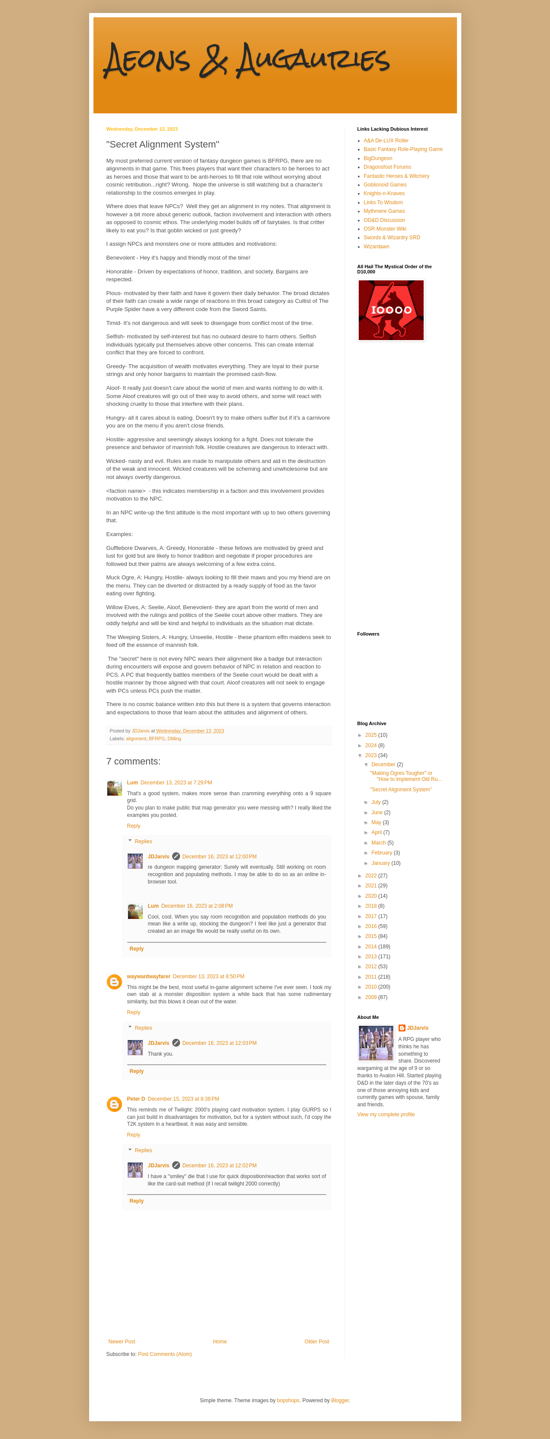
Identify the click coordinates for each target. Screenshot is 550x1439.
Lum (132, 783)
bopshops (288, 1400)
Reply (134, 826)
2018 (371, 906)
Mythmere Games (384, 211)
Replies (143, 841)
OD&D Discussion (384, 220)
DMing (174, 738)
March (379, 843)
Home (220, 1342)
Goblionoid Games (385, 185)
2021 (371, 886)
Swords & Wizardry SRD (392, 237)
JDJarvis (159, 857)
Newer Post (122, 1342)
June (377, 812)
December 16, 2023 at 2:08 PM (197, 906)
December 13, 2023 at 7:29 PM (176, 783)
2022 (371, 876)
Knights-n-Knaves (384, 193)
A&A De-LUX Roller (386, 141)
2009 (371, 997)
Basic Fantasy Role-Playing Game (403, 149)
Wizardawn (376, 247)
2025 (371, 735)
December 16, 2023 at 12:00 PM (220, 857)
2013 (371, 957)
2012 (371, 967)
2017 (371, 916)
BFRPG (157, 738)
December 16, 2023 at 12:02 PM (220, 1166)
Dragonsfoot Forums (387, 167)
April (377, 832)
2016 (371, 926)
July (376, 802)
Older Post (317, 1342)
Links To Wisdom (383, 202)
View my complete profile (386, 1114)
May (377, 822)
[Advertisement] (392, 486)
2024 (371, 745)
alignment (136, 738)
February (382, 853)
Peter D (136, 1099)
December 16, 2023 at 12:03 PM (220, 1043)
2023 (371, 755)
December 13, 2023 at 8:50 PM (208, 976)
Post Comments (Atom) (165, 1354)
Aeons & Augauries (248, 57)
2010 (371, 987)
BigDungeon (378, 158)
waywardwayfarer (148, 976)
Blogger (340, 1400)
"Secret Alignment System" (401, 790)
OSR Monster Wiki (385, 229)
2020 (371, 896)
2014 (371, 947)
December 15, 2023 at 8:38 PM (183, 1099)
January (381, 863)
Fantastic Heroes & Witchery (397, 176)
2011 (371, 977)
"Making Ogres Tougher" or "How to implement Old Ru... (406, 776)
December (384, 764)
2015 (371, 936)
